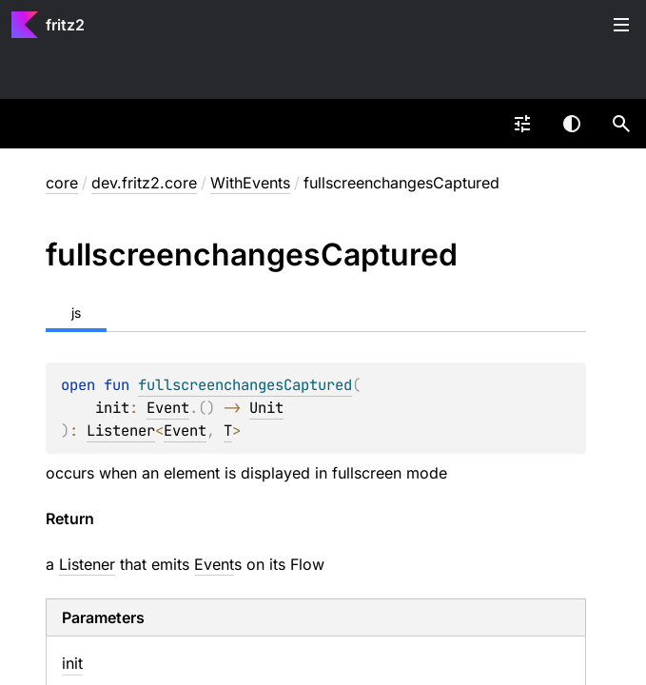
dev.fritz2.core (144, 182)
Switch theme (572, 123)
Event (168, 408)
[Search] (621, 123)
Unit (266, 408)
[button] (621, 123)
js (76, 312)
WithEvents (250, 182)
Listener (121, 430)
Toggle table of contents (621, 24)
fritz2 (65, 24)
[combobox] (522, 123)
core (62, 182)
